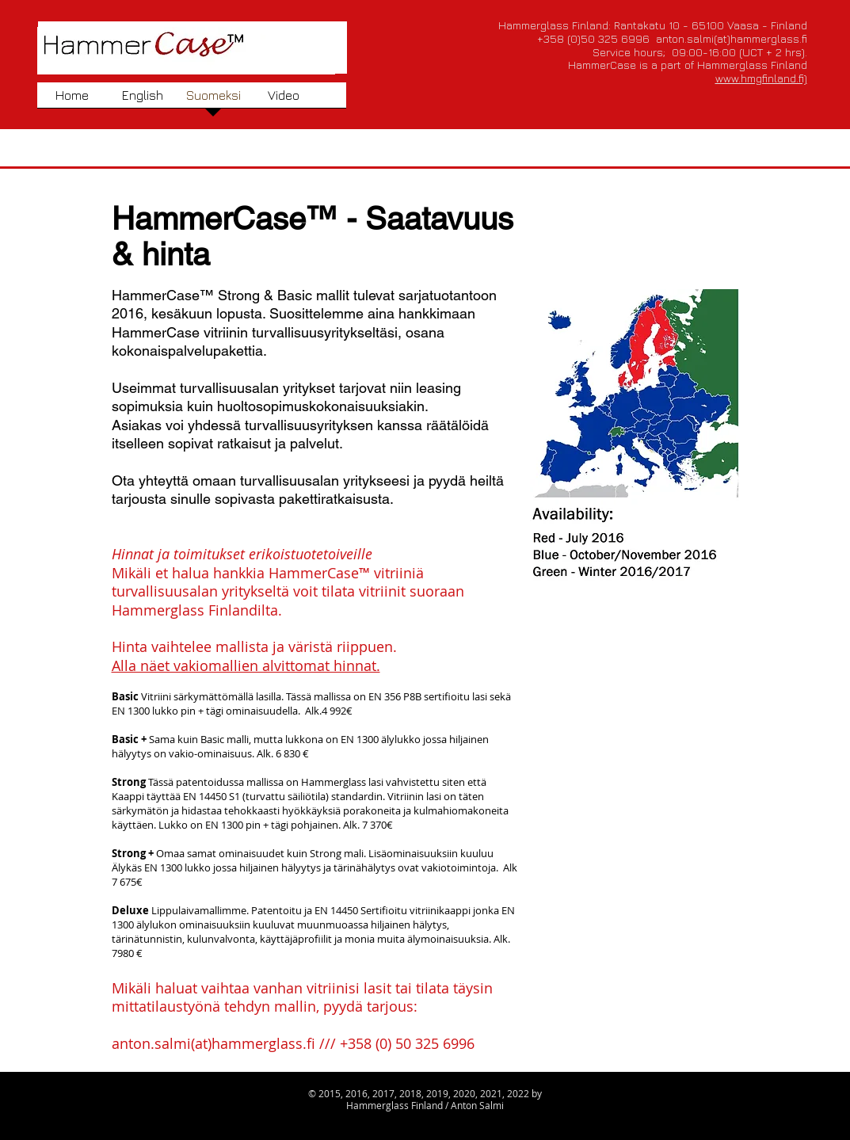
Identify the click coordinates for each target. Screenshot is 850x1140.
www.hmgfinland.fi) (761, 78)
